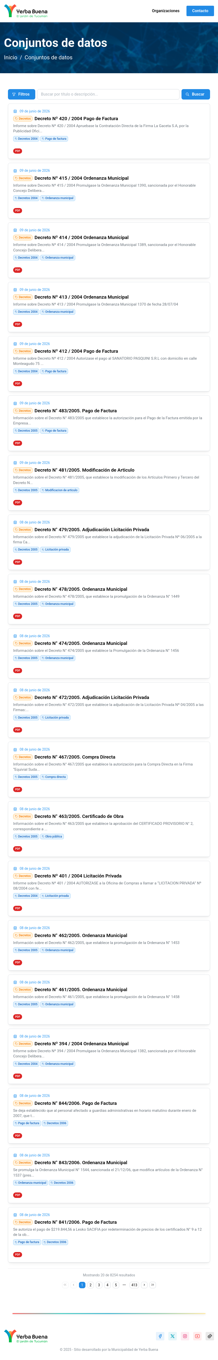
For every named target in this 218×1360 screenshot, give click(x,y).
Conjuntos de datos (49, 57)
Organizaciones (166, 10)
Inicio (10, 57)
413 (134, 1285)
